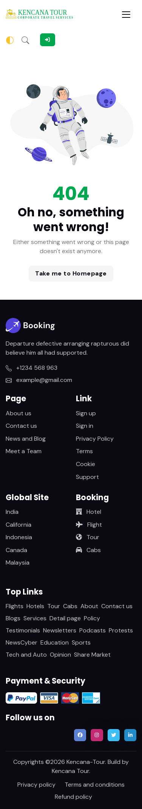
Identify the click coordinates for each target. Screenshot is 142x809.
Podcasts (92, 630)
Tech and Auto (26, 655)
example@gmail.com (39, 380)
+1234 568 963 (31, 368)
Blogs (13, 618)
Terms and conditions (95, 785)
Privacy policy (36, 785)
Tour (87, 537)
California (18, 525)
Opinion (60, 655)
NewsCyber (21, 642)
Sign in (84, 426)
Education (54, 642)
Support (87, 477)
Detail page (65, 618)
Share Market (92, 655)
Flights (14, 606)
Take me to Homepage (71, 273)
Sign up (86, 413)
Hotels (35, 606)
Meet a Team (24, 451)
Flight (89, 525)
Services (34, 618)
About (89, 606)
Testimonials (23, 630)
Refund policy (73, 797)
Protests (121, 630)
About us (18, 413)
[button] (25, 39)
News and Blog (26, 439)
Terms (84, 451)
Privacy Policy (95, 439)
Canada (16, 550)
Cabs (88, 550)
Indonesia (19, 537)
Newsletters (59, 630)
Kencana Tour (70, 771)
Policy (92, 618)
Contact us (21, 426)
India (12, 512)
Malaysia (17, 562)
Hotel (88, 512)
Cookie (85, 464)
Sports (81, 642)
